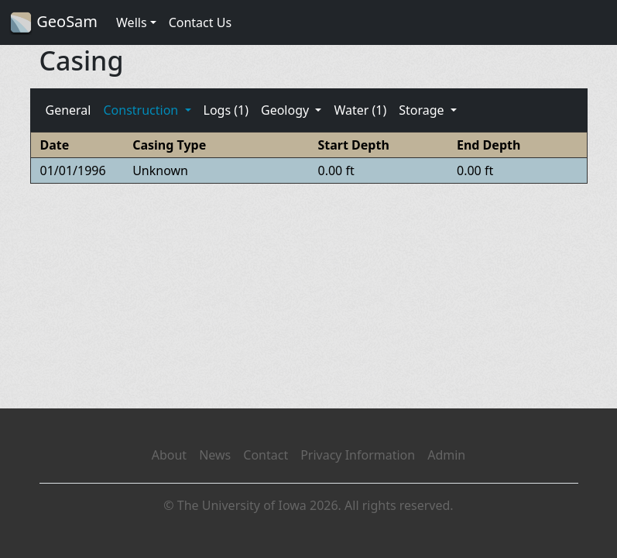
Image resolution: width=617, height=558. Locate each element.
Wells (131, 22)
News (215, 454)
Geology (286, 110)
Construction (142, 110)
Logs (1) (226, 110)
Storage (423, 110)
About (169, 454)
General (68, 110)
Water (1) (360, 110)
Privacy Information (357, 454)
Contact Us (200, 22)
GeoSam (53, 23)
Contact (265, 454)
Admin (446, 454)
